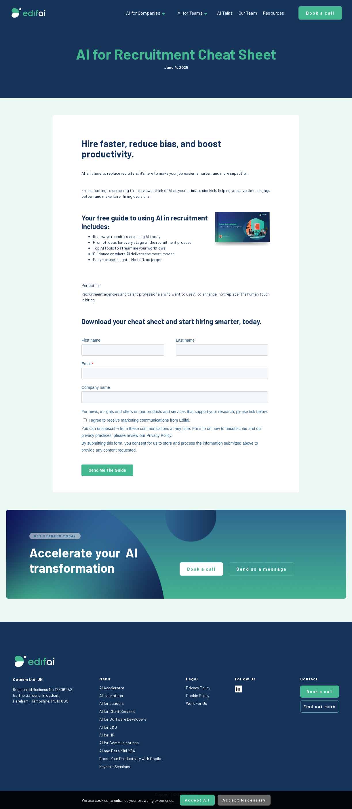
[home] (28, 13)
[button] (146, 13)
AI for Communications (119, 743)
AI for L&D (108, 727)
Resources (273, 13)
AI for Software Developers (122, 719)
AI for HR (106, 735)
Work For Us (196, 703)
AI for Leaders (111, 703)
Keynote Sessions (114, 766)
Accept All (197, 799)
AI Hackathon (111, 695)
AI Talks (225, 13)
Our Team (248, 13)
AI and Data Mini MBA (117, 751)
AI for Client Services (117, 711)
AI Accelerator (111, 688)
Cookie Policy (197, 695)
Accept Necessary (244, 799)
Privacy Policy (198, 688)
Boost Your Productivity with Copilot (131, 758)
